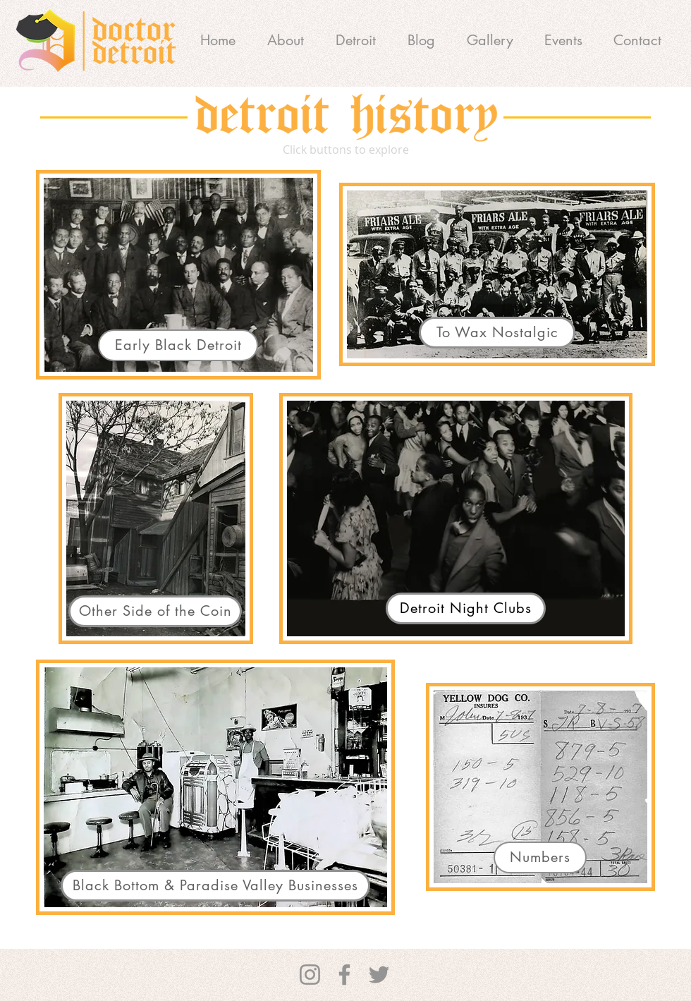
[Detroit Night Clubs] (466, 608)
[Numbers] (540, 857)
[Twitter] (379, 974)
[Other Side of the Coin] (155, 611)
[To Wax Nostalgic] (497, 332)
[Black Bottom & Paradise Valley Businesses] (215, 886)
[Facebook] (344, 974)
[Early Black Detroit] (178, 345)
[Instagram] (310, 974)
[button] (355, 40)
